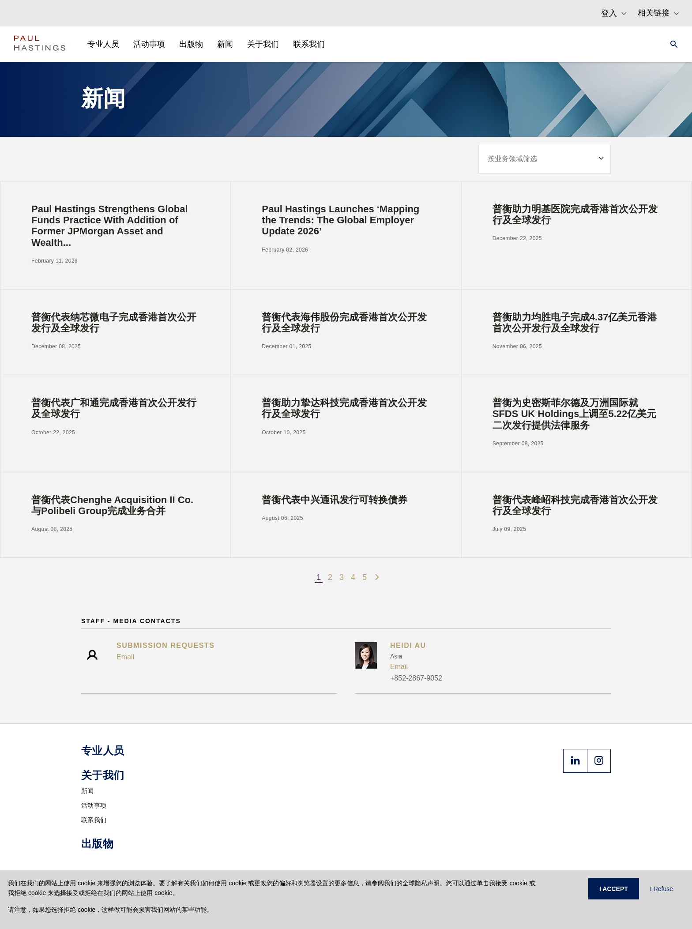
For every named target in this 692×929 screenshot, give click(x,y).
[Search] (671, 44)
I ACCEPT (613, 888)
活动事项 (93, 805)
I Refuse (661, 888)
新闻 (87, 790)
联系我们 (93, 820)
